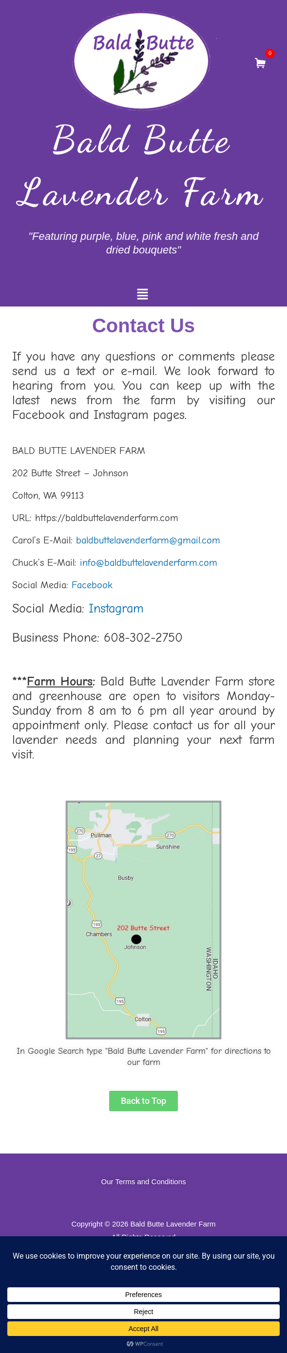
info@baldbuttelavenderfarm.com (148, 562)
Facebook (92, 585)
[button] (142, 295)
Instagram (116, 608)
